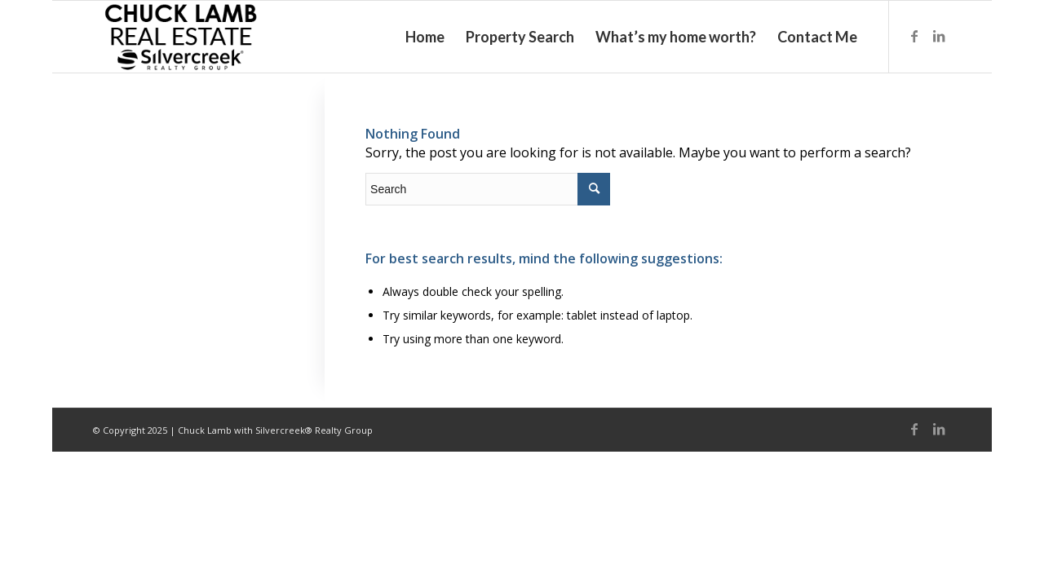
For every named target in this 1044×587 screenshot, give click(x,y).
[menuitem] (425, 37)
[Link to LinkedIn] (939, 36)
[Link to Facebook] (914, 36)
